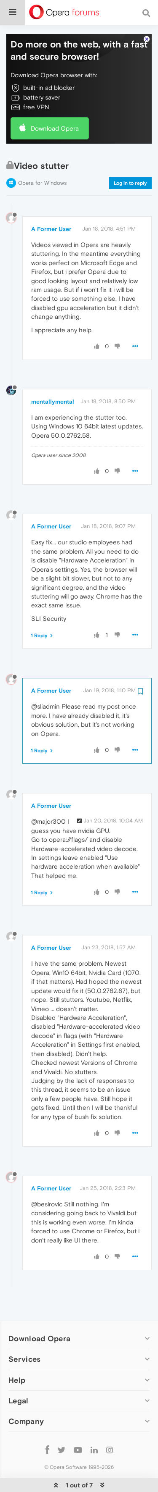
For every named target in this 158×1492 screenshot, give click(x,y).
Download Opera (55, 102)
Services (24, 1333)
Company (26, 1395)
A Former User (51, 203)
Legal (18, 1375)
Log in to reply (130, 157)
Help (16, 1354)
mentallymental (52, 376)
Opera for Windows (42, 157)
